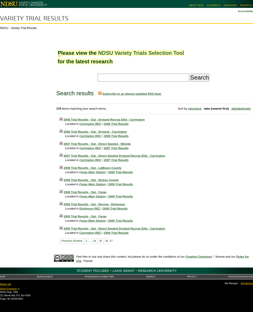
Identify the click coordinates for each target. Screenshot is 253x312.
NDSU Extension (8, 289)
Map (2, 276)
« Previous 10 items (71, 241)
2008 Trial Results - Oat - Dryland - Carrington (95, 131)
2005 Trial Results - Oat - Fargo (85, 216)
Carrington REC (90, 124)
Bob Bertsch (247, 283)
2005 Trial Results (120, 220)
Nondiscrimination (240, 276)
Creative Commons (198, 256)
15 (100, 241)
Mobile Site (5, 284)
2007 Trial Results (116, 148)
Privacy (192, 276)
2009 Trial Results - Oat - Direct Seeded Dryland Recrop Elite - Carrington (114, 228)
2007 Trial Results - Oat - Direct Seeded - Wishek (97, 144)
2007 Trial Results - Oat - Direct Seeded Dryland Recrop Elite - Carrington (114, 155)
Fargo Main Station (92, 172)
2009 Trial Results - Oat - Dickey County (91, 180)
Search (150, 276)
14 (94, 241)
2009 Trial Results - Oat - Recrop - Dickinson (94, 204)
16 (106, 241)
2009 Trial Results (120, 172)
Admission (230, 5)
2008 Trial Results (116, 124)
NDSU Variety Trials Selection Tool (141, 53)
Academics (214, 5)
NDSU (4, 28)
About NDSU (196, 5)
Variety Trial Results (34, 18)
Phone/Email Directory (99, 276)
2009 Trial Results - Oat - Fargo (85, 192)
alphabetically (241, 108)
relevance (194, 108)
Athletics (246, 5)
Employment (45, 276)
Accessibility (245, 11)
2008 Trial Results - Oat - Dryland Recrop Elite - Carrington (104, 119)
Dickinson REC (89, 208)
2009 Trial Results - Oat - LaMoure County (93, 168)
